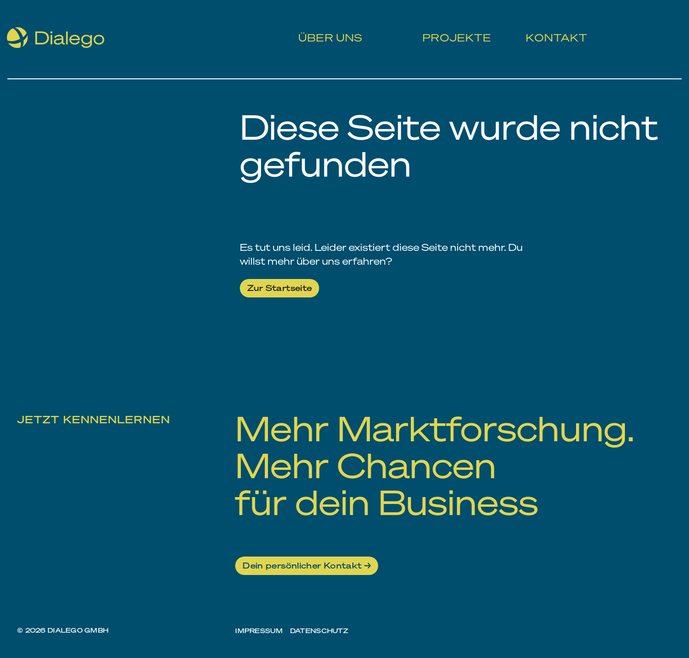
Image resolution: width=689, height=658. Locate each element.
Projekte (452, 27)
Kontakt (551, 27)
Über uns (328, 27)
